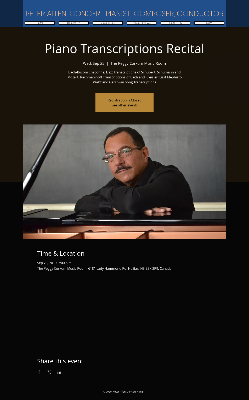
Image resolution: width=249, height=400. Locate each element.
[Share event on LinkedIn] (59, 372)
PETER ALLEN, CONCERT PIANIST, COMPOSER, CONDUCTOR (124, 13)
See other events (124, 105)
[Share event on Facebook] (39, 372)
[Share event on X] (49, 372)
